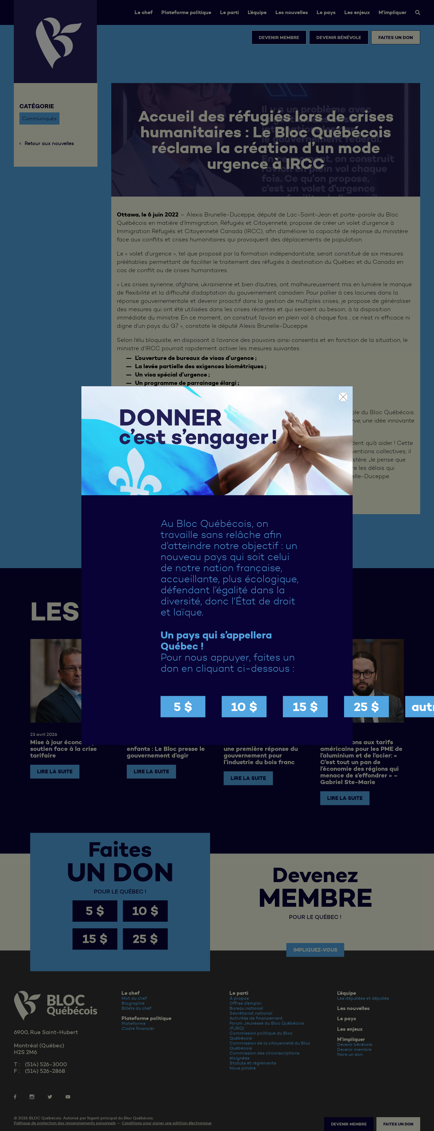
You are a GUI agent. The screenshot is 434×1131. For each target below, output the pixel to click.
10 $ (244, 706)
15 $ (305, 706)
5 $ (183, 706)
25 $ (366, 706)
